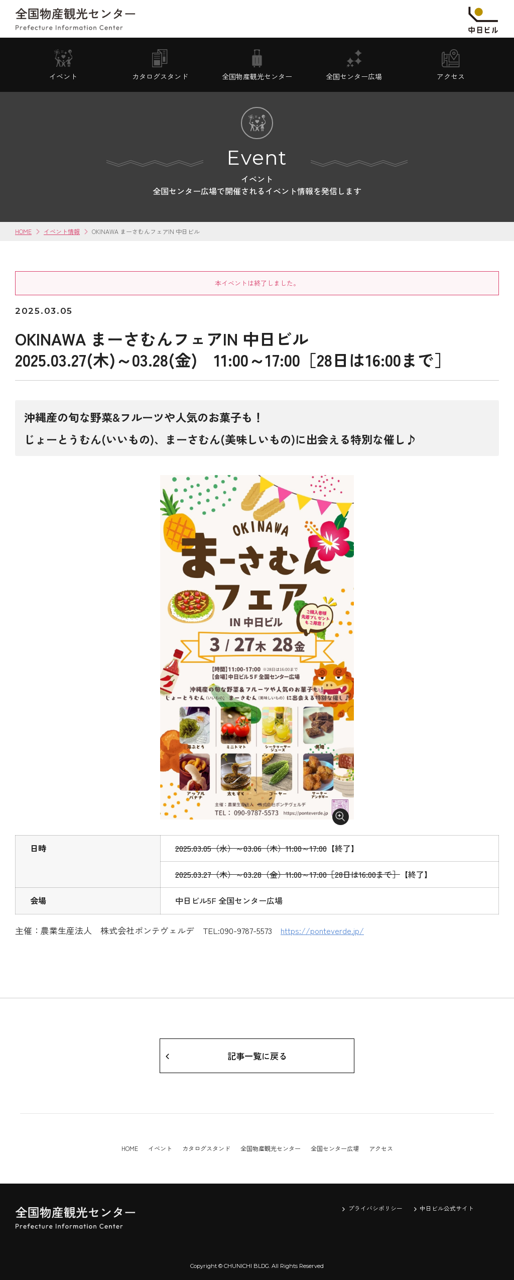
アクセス (381, 1148)
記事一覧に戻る (257, 1054)
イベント (160, 1148)
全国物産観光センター (270, 1148)
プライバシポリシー (375, 1208)
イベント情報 (62, 231)
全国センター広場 (335, 1148)
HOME (23, 231)
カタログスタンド (206, 1148)
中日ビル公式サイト (447, 1208)
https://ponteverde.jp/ (323, 928)
